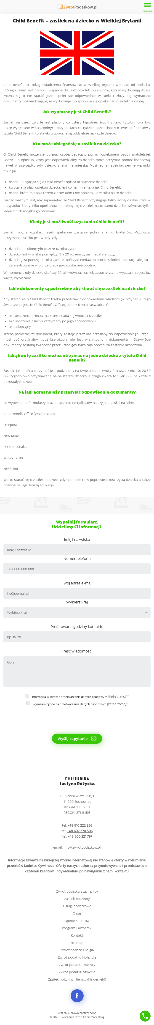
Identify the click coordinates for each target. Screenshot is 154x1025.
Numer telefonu (77, 558)
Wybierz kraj (77, 601)
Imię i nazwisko (77, 539)
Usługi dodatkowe (77, 906)
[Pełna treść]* (118, 696)
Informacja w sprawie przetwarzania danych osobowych (80, 696)
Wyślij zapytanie (77, 738)
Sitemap (77, 942)
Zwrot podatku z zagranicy (77, 891)
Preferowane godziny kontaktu (77, 626)
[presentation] (38, 717)
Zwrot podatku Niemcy (77, 964)
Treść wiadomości (77, 650)
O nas (77, 913)
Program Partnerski (77, 928)
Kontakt (77, 935)
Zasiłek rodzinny (77, 898)
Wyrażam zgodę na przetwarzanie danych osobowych (80, 704)
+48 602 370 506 (80, 830)
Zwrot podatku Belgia (77, 950)
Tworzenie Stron (71, 1017)
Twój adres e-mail (77, 582)
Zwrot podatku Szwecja (77, 972)
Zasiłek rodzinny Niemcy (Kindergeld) (77, 979)
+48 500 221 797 (80, 836)
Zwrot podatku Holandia (77, 957)
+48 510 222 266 (80, 825)
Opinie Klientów (77, 920)
